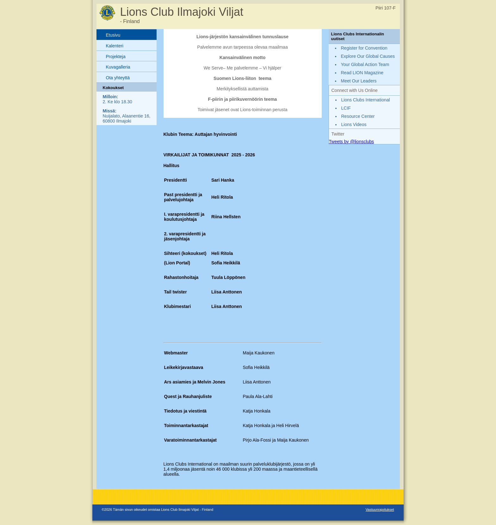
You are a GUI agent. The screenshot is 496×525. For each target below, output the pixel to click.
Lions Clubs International (365, 99)
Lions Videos (354, 124)
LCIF (346, 108)
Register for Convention (364, 48)
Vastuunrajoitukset (380, 509)
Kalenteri (114, 45)
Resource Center (358, 116)
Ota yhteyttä (118, 77)
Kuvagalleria (118, 66)
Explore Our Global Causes (368, 56)
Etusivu (113, 35)
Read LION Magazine (362, 72)
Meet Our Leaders (359, 80)
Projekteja (116, 56)
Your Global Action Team (365, 64)
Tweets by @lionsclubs (351, 141)
